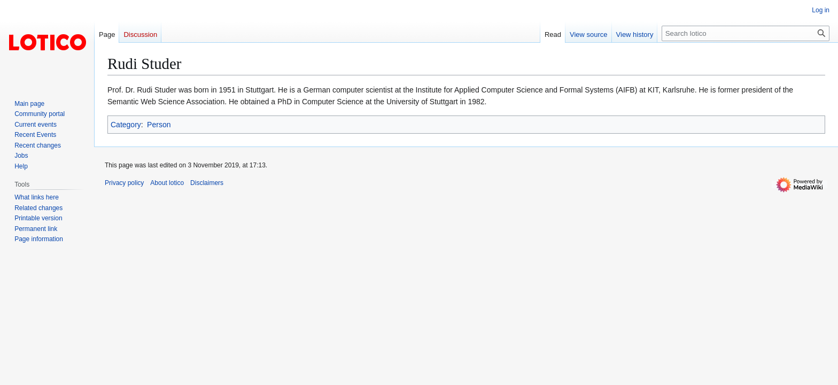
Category (126, 124)
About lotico (167, 183)
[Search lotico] (745, 33)
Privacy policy (124, 183)
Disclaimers (206, 183)
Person (158, 124)
